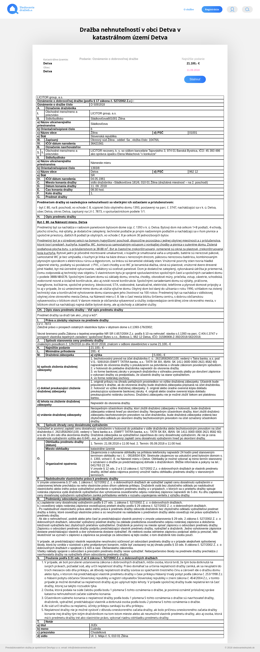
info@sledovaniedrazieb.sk (82, 647)
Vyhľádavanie (247, 10)
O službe (188, 9)
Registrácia (212, 9)
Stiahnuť (195, 78)
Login (232, 10)
